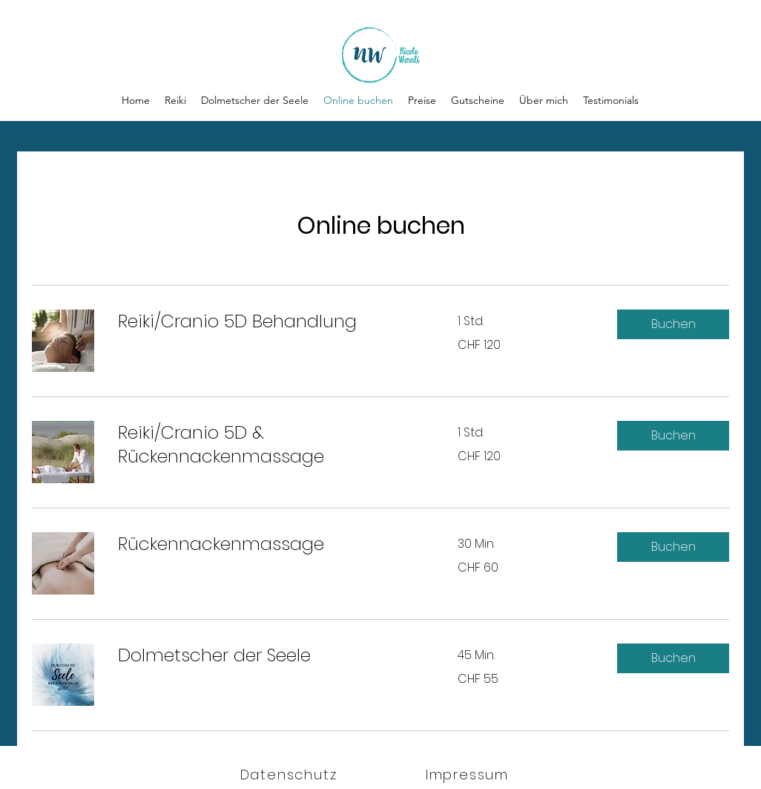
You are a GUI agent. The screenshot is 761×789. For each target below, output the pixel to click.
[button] (673, 324)
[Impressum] (468, 774)
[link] (270, 321)
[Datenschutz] (290, 774)
